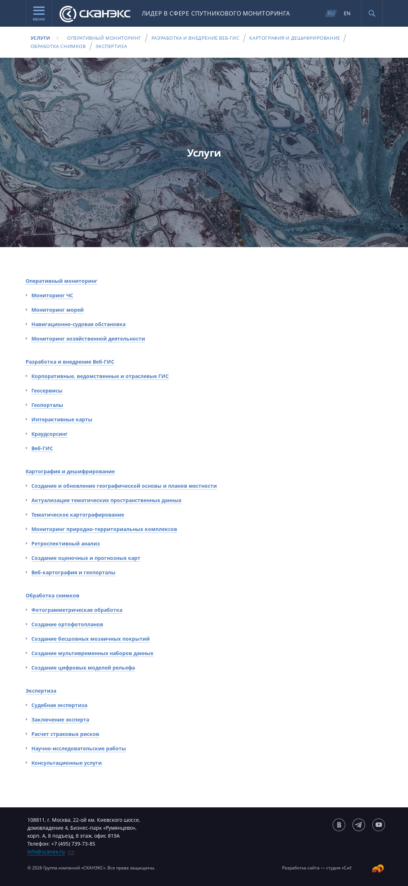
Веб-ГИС (42, 448)
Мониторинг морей (57, 309)
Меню (39, 14)
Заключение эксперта (60, 719)
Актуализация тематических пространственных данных (106, 500)
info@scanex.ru (46, 851)
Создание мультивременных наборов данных (92, 653)
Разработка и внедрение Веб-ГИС (196, 38)
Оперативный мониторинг (104, 38)
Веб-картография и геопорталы (73, 572)
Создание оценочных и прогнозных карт (85, 557)
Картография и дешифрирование (294, 38)
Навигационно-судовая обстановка (78, 324)
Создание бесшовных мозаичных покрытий (90, 638)
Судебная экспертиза (59, 705)
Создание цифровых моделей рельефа (83, 667)
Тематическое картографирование (77, 514)
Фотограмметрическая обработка (76, 609)
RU (331, 13)
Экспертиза (111, 46)
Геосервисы (46, 390)
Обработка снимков (58, 46)
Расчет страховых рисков (65, 734)
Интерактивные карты (61, 419)
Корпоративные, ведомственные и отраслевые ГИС (100, 376)
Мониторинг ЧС (52, 295)
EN (347, 13)
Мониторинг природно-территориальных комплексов (104, 529)
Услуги (41, 38)
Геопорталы (47, 405)
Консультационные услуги (66, 762)
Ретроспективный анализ (65, 543)
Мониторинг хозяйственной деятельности (88, 338)
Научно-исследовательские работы (78, 748)
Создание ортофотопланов (67, 624)
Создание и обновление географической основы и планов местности (124, 485)
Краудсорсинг (49, 433)
